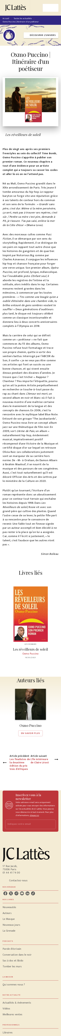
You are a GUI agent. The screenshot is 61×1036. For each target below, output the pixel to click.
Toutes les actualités (23, 18)
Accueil (6, 18)
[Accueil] (16, 8)
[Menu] (50, 8)
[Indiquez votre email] (26, 824)
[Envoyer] (52, 824)
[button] (41, 35)
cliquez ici (34, 815)
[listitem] (5, 893)
